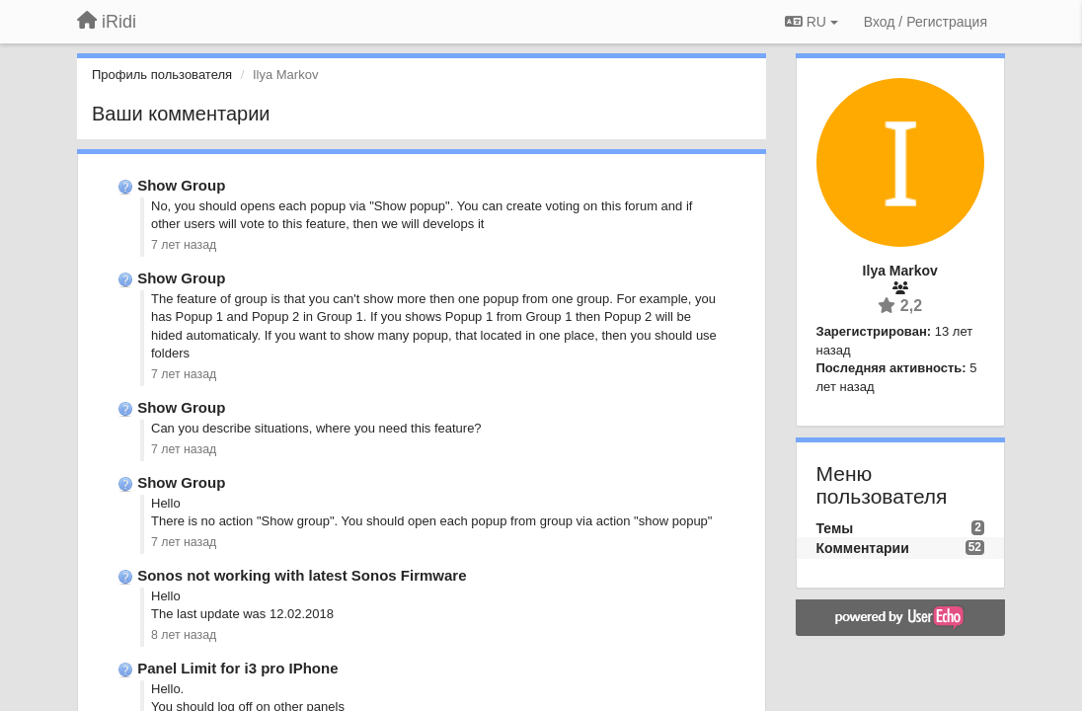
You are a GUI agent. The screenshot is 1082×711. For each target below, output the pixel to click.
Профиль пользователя (162, 74)
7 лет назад (183, 245)
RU (811, 22)
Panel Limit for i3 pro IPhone (237, 668)
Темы (835, 528)
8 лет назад (183, 635)
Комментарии (862, 548)
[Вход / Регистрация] (925, 22)
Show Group (181, 185)
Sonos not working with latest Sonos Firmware (301, 575)
